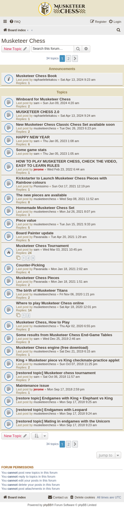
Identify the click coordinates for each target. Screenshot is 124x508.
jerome (38, 169)
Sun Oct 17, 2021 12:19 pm (71, 186)
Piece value (26, 220)
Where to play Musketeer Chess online (50, 303)
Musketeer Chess (23, 41)
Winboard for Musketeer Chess (43, 99)
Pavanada (40, 237)
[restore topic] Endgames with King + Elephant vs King (64, 398)
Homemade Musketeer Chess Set (45, 208)
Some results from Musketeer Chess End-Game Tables (64, 335)
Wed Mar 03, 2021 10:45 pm (62, 249)
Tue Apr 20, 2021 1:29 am (69, 237)
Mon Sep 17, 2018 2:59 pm (66, 389)
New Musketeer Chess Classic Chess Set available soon (65, 124)
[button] (75, 58)
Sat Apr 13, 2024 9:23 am (78, 79)
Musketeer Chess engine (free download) (52, 347)
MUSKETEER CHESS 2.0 (37, 112)
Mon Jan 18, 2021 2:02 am (69, 269)
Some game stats (31, 150)
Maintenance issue (32, 385)
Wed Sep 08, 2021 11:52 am (79, 199)
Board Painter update (34, 233)
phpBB (47, 505)
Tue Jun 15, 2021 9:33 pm (78, 224)
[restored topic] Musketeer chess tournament (56, 373)
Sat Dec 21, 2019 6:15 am (78, 351)
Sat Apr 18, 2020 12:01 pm (78, 307)
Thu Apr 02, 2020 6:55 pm (77, 326)
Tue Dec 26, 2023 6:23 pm (78, 128)
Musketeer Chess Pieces (37, 278)
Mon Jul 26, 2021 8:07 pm (77, 211)
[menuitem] (15, 21)
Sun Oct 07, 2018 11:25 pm (79, 364)
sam (36, 103)
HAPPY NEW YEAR (33, 137)
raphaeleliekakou (45, 79)
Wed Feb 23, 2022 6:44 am (66, 169)
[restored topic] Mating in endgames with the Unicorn (63, 421)
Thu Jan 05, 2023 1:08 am (61, 141)
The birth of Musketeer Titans (42, 290)
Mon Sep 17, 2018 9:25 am (78, 402)
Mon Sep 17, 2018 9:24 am (78, 413)
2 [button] (68, 58)
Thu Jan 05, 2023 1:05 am (61, 153)
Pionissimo (40, 186)
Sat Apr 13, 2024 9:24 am (78, 115)
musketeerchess (44, 128)
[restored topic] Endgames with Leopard (51, 410)
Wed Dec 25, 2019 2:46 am (61, 338)
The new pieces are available (41, 195)
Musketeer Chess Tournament (42, 246)
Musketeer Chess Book (36, 76)
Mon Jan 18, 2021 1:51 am (69, 281)
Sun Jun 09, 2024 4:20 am (61, 103)
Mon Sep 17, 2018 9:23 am (78, 425)
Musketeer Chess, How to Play (43, 322)
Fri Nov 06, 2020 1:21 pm (77, 294)
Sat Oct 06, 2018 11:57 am (61, 376)
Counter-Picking (30, 265)
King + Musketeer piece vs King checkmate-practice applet (68, 360)
